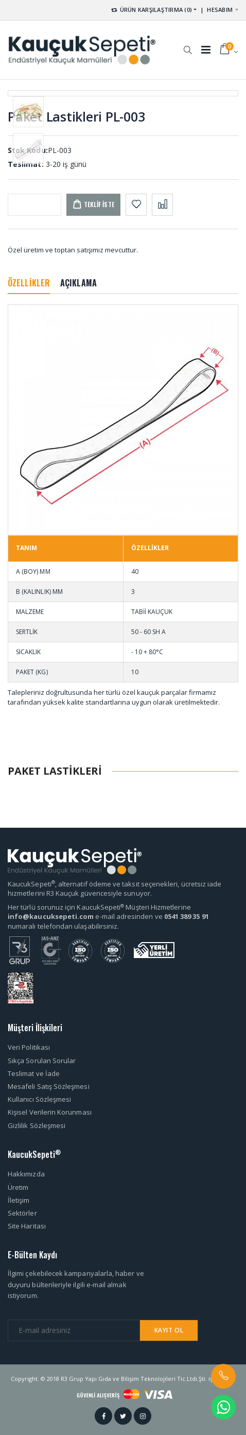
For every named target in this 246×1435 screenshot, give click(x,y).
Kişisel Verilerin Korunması (50, 1112)
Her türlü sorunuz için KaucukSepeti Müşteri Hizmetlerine (99, 907)
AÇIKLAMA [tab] (78, 283)
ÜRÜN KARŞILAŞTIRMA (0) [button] (151, 9)
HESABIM (220, 9)
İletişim (19, 1200)
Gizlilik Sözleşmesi (36, 1125)
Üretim (18, 1187)
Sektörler (22, 1213)
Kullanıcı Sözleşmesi (39, 1099)
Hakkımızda (26, 1173)
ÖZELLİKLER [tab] (29, 283)
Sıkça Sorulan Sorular (42, 1060)
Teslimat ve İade (34, 1073)
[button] (187, 45)
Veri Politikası (29, 1047)
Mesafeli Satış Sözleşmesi (49, 1086)
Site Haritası (27, 1226)
